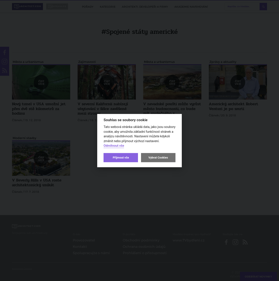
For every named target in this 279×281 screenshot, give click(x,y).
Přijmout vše (121, 157)
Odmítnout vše (114, 146)
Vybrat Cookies (158, 157)
